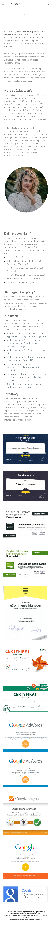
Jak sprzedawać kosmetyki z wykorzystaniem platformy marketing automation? (23, 367)
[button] (3, 4)
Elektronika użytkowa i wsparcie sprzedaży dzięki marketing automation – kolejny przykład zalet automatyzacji (26, 377)
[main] (26, 14)
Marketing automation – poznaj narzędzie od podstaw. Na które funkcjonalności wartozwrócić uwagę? (26, 343)
